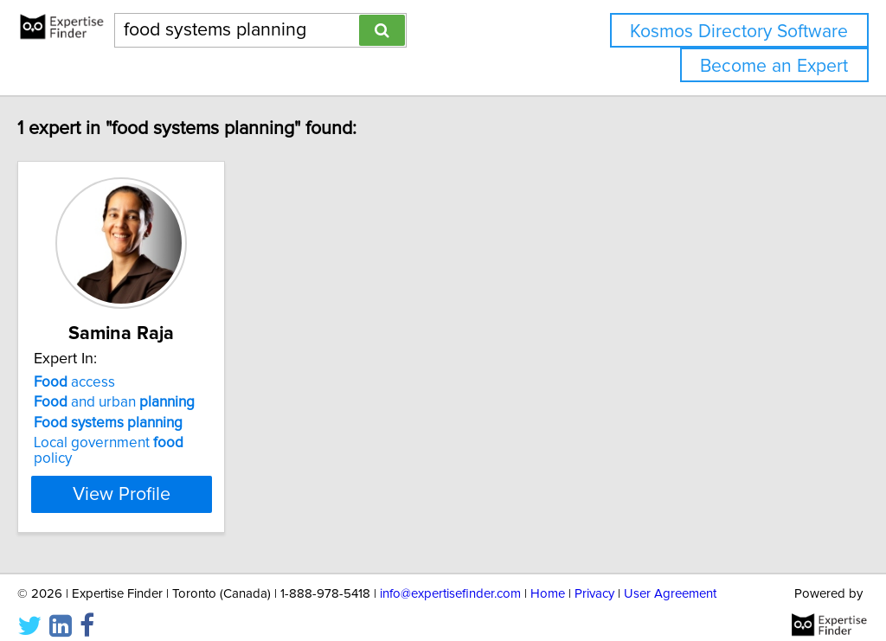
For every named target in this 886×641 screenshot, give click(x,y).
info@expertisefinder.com (450, 578)
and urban (150, 402)
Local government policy (165, 443)
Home (547, 578)
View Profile (179, 478)
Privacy (594, 578)
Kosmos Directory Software (739, 31)
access (110, 382)
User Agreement (670, 578)
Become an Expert (774, 66)
